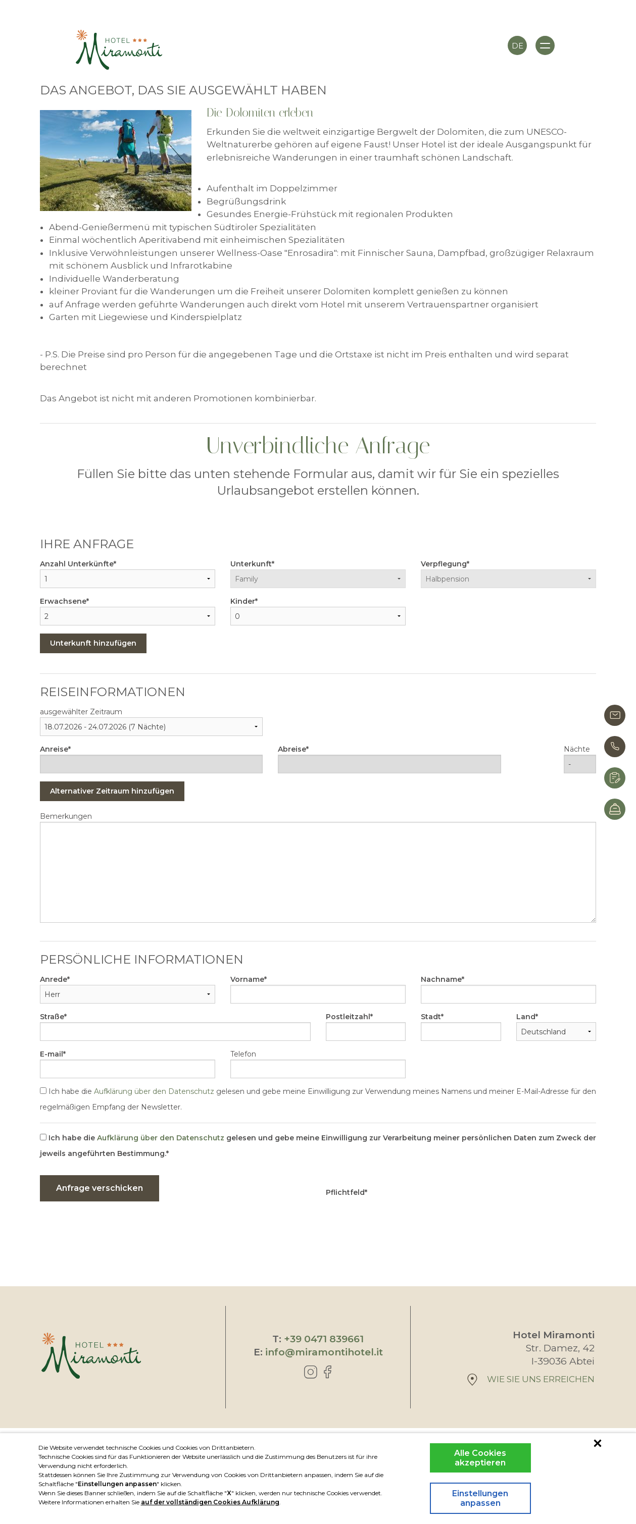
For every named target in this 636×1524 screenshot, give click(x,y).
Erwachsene (63, 601)
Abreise (292, 749)
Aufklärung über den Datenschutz (154, 1091)
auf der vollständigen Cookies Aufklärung (210, 1502)
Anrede (53, 979)
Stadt (431, 1016)
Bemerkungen (66, 816)
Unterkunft (251, 563)
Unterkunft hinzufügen (93, 643)
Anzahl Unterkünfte (77, 563)
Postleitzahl (348, 1016)
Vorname (247, 979)
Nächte (577, 749)
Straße (52, 1016)
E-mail (51, 1054)
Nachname (441, 979)
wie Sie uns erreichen (531, 1380)
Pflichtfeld (345, 1192)
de (517, 45)
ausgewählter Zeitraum (81, 711)
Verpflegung (444, 563)
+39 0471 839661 (324, 1339)
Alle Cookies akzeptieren (480, 1457)
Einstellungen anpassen (480, 1498)
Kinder (242, 601)
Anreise (54, 749)
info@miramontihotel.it (324, 1352)
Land (525, 1016)
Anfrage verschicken (99, 1188)
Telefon (243, 1054)
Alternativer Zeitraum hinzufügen (112, 791)
